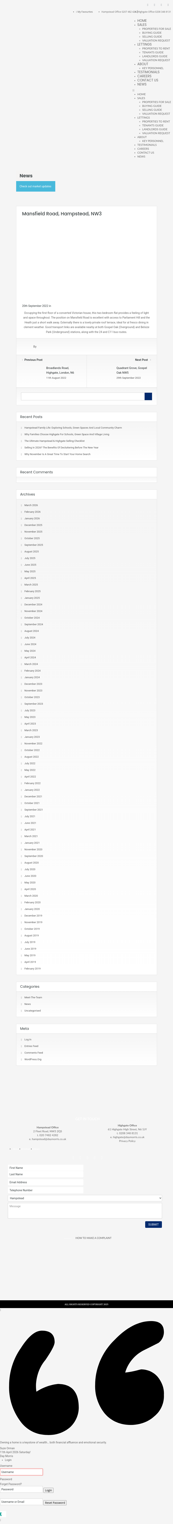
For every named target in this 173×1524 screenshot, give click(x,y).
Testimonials (148, 72)
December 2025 (33, 525)
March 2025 (31, 584)
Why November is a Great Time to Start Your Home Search (57, 454)
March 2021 (31, 836)
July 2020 (30, 869)
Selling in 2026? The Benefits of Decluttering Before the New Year (62, 447)
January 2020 (32, 909)
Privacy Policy (127, 1141)
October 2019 (32, 928)
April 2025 (30, 578)
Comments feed (34, 1052)
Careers (144, 76)
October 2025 (32, 538)
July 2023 (30, 710)
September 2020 (34, 856)
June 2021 (30, 822)
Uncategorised (33, 1010)
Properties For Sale (156, 28)
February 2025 (33, 591)
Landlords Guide (155, 56)
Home (142, 20)
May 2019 (30, 955)
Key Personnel (153, 68)
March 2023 (31, 730)
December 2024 (33, 604)
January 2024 (32, 677)
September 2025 (34, 544)
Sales (142, 24)
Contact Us (147, 80)
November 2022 (33, 743)
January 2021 (32, 842)
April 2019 (30, 962)
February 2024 (33, 670)
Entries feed (31, 1046)
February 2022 (33, 783)
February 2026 (33, 511)
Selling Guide (152, 36)
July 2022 (30, 763)
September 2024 (34, 624)
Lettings (144, 44)
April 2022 (30, 776)
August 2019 (32, 935)
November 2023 (33, 690)
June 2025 (30, 564)
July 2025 (30, 558)
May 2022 (30, 770)
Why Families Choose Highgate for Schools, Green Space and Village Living (67, 434)
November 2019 (33, 922)
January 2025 (32, 597)
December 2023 (33, 683)
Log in (28, 1039)
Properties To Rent (156, 48)
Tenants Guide (153, 52)
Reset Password (55, 1503)
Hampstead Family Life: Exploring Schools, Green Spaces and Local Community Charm (73, 427)
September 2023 (34, 703)
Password (6, 1479)
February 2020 (33, 902)
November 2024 (33, 611)
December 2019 (33, 915)
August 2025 (32, 551)
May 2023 (30, 717)
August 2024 (32, 630)
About (142, 64)
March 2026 (31, 505)
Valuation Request (156, 40)
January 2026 (32, 518)
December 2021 (33, 796)
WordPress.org (33, 1059)
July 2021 (30, 816)
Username (6, 1465)
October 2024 (32, 617)
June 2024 (30, 644)
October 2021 (32, 803)
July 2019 (30, 942)
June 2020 (30, 875)
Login (48, 1490)
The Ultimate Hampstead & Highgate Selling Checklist (55, 440)
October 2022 (32, 750)
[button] (152, 90)
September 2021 (34, 809)
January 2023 (32, 736)
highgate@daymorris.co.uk (128, 1137)
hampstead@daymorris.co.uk (49, 1139)
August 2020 (32, 862)
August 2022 (32, 756)
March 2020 (31, 895)
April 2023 (30, 723)
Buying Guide (152, 32)
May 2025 (30, 571)
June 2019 (30, 948)
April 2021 (30, 829)
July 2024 (30, 637)
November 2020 (33, 849)
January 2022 (32, 789)
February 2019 (33, 968)
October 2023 (32, 697)
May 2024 (30, 650)
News (142, 84)
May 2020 (30, 882)
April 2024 (30, 657)
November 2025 (33, 531)
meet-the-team (33, 997)
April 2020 (30, 889)
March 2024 (31, 664)
